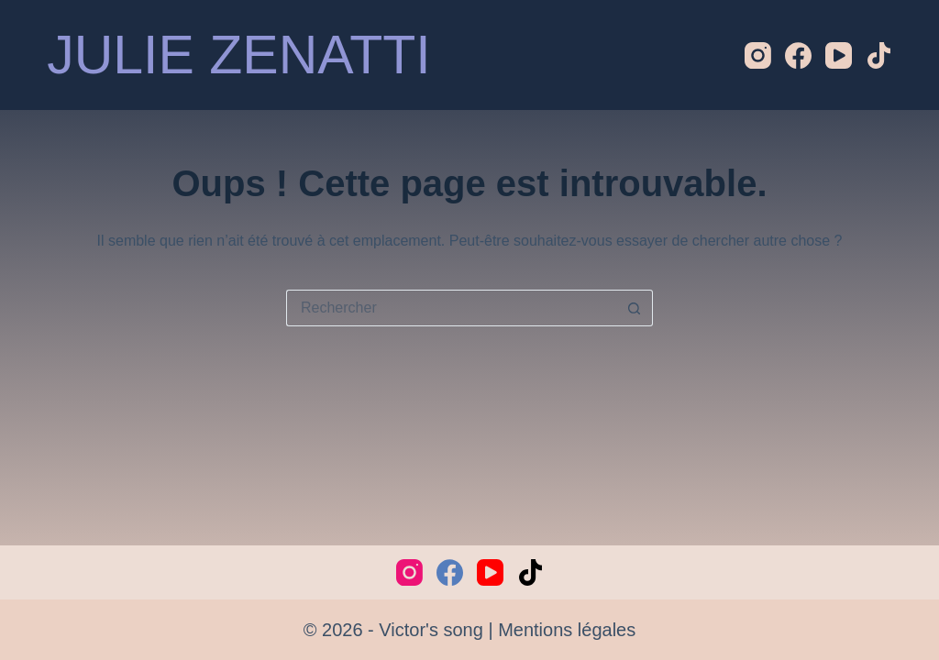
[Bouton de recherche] (634, 308)
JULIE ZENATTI (239, 55)
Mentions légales (566, 630)
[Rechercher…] (451, 308)
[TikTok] (879, 55)
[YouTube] (838, 55)
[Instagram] (758, 55)
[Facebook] (798, 55)
